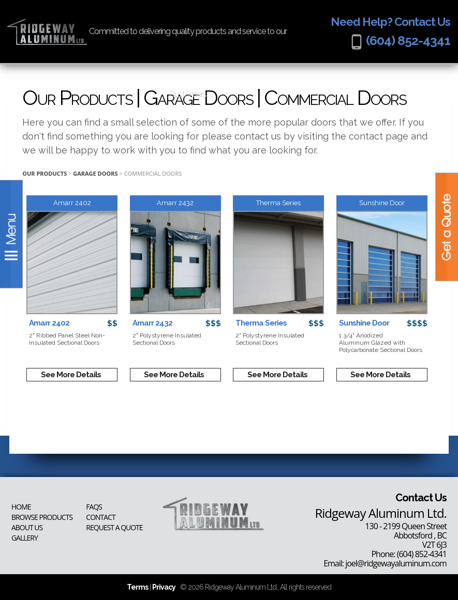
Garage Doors (95, 173)
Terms (137, 587)
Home (21, 507)
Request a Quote (114, 528)
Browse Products (41, 517)
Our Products (44, 173)
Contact (100, 517)
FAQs (94, 507)
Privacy (163, 587)
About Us (26, 528)
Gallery (24, 538)
